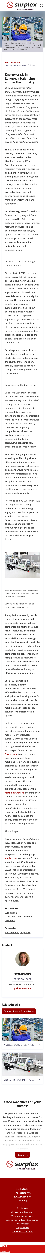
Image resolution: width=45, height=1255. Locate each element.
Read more (22, 1154)
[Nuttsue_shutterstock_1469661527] (22, 1029)
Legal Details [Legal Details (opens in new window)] (22, 1227)
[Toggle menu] (4, 6)
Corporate (25, 932)
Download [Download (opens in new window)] (10, 920)
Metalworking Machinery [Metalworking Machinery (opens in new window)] (22, 1212)
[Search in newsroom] (42, 6)
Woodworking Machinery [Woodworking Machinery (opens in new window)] (23, 1216)
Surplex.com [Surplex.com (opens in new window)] (11, 912)
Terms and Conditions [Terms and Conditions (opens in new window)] (22, 1231)
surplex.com (11, 858)
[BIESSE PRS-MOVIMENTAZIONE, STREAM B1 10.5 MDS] (22, 1064)
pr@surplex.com (22, 988)
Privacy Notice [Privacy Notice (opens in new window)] (22, 1223)
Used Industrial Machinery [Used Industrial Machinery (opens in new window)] (19, 916)
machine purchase (14, 792)
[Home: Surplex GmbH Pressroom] (22, 5)
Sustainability (12, 932)
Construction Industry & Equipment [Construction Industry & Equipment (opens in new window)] (22, 1219)
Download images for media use (19, 1011)
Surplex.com (11, 754)
